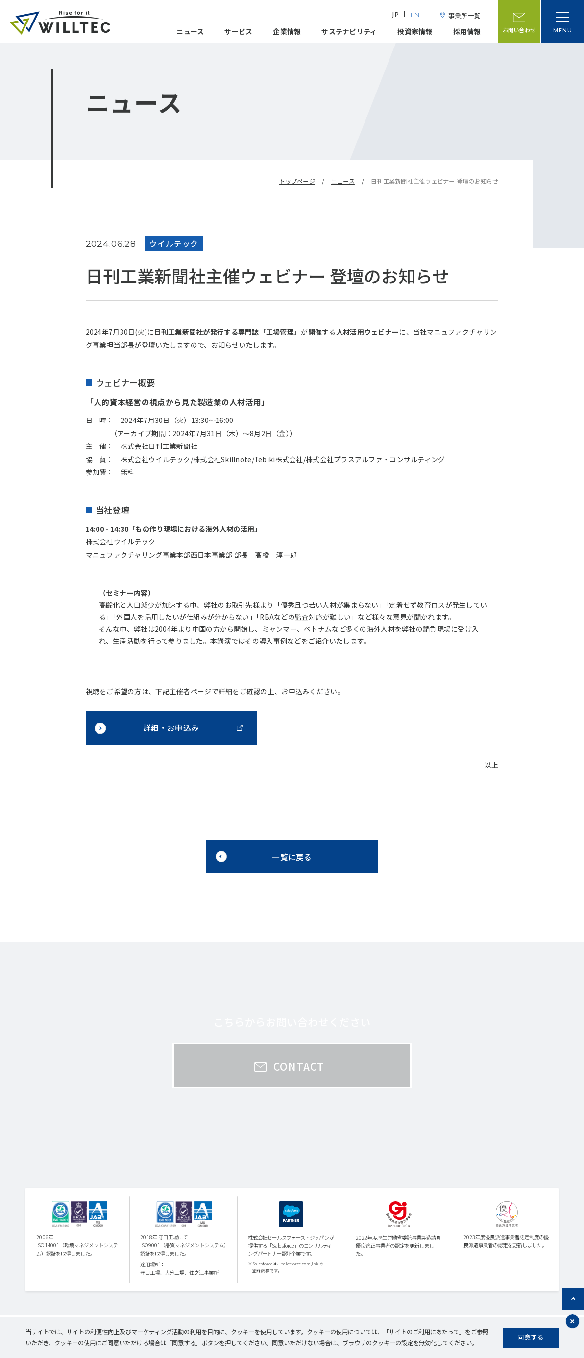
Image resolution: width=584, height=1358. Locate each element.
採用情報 (467, 31)
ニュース (190, 31)
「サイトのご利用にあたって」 (424, 1331)
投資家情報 (414, 31)
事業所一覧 (464, 15)
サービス (238, 31)
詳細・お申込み (171, 727)
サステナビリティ (349, 31)
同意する (530, 1337)
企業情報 (287, 31)
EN (415, 15)
